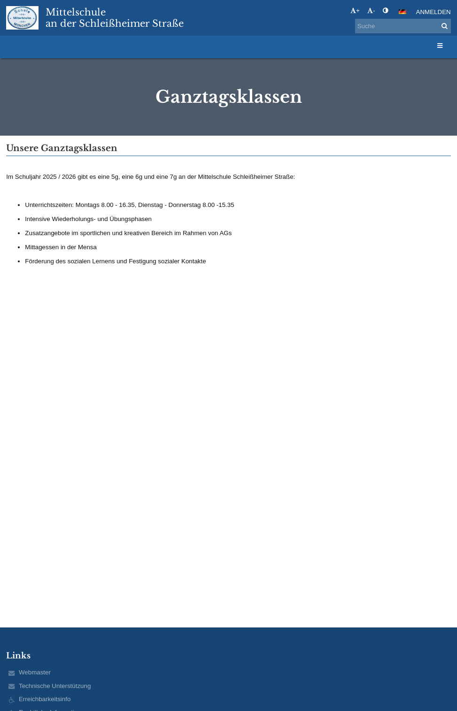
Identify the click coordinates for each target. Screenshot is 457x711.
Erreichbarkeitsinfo (44, 699)
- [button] (371, 10)
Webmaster (35, 672)
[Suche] (403, 26)
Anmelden (433, 11)
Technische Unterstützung (55, 685)
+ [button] (355, 10)
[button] (402, 11)
